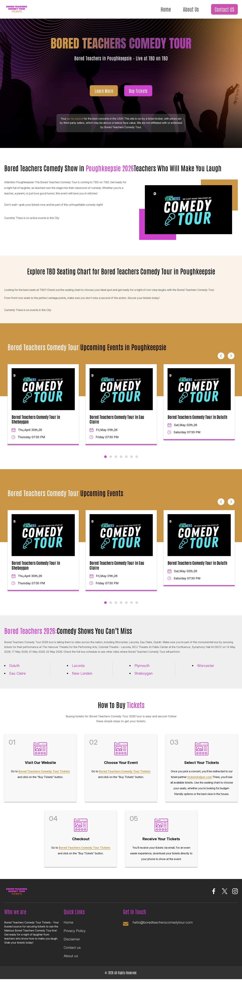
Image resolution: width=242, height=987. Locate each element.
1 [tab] (105, 457)
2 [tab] (110, 457)
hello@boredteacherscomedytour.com (163, 925)
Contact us (72, 951)
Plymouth (142, 666)
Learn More (103, 91)
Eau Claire (18, 674)
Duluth (15, 666)
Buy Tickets (138, 91)
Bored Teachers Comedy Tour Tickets (44, 772)
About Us (190, 9)
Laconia (78, 666)
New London (83, 674)
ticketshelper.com (199, 778)
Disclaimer (72, 942)
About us (71, 959)
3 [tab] (116, 457)
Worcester (206, 666)
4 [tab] (121, 457)
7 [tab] (136, 457)
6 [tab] (131, 457)
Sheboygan (144, 674)
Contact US (224, 9)
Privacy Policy (75, 933)
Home (164, 9)
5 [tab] (126, 457)
